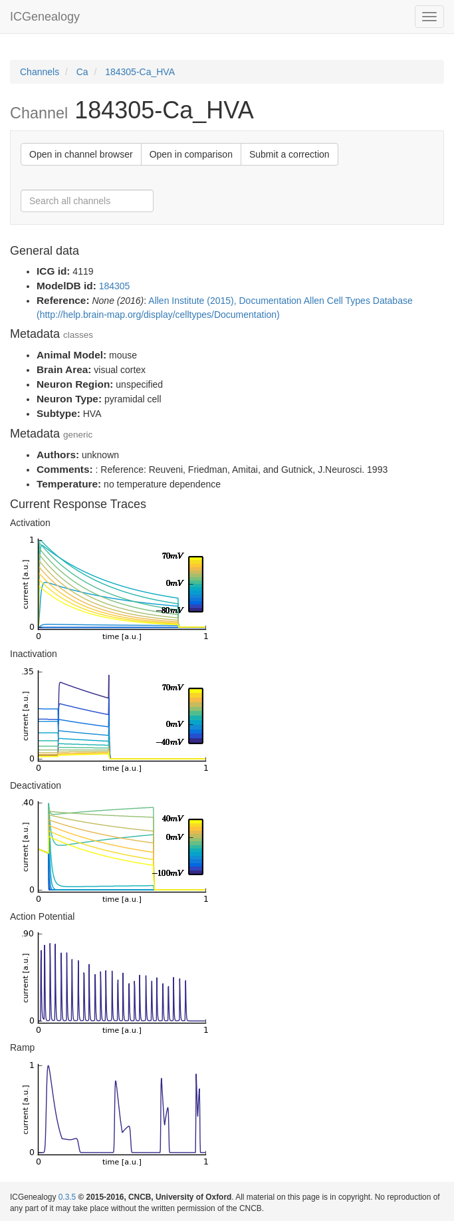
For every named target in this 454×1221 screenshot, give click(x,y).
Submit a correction (289, 154)
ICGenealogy (45, 16)
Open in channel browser (81, 154)
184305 (114, 286)
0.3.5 (67, 1197)
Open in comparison (191, 154)
